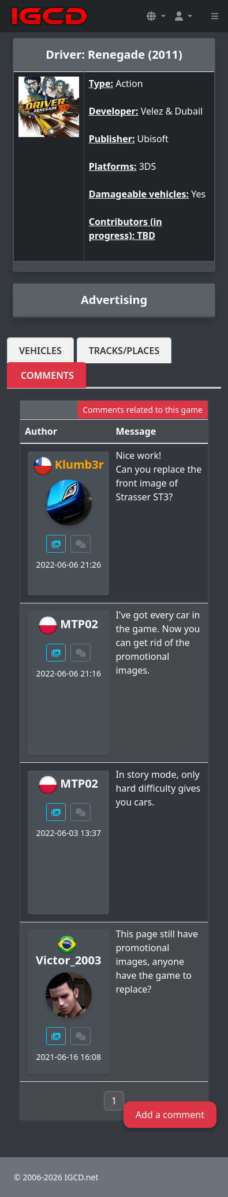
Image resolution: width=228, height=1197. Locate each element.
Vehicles (40, 350)
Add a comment (170, 1114)
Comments (47, 375)
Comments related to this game (143, 409)
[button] (156, 16)
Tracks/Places (124, 350)
